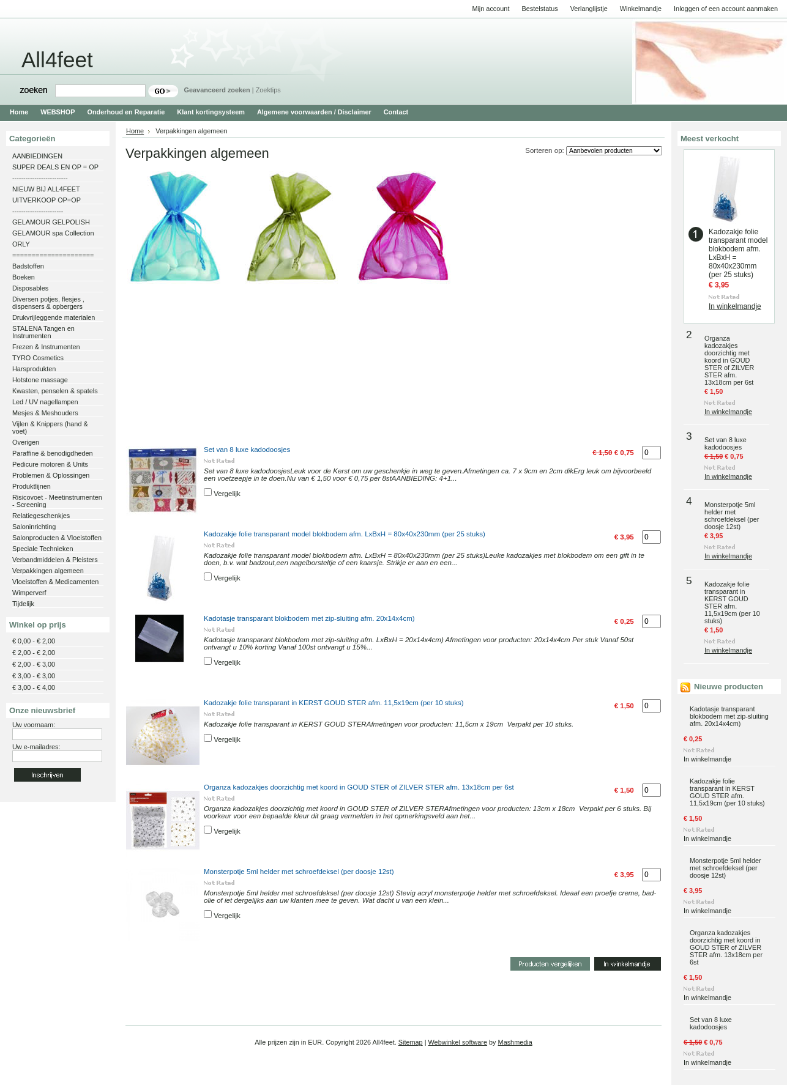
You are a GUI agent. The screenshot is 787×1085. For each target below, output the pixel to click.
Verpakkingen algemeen (48, 570)
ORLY (21, 244)
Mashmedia (515, 1042)
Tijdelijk (23, 603)
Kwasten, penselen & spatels (55, 390)
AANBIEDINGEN (37, 156)
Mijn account (490, 8)
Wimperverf (29, 592)
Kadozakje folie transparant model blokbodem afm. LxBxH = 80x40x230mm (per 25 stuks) (344, 534)
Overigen (25, 442)
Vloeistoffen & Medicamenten (55, 581)
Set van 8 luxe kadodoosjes (247, 449)
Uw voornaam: (33, 724)
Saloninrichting (34, 526)
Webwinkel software (458, 1042)
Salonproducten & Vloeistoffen (57, 537)
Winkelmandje (641, 8)
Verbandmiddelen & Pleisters (55, 559)
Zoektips (268, 90)
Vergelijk (227, 493)
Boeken (23, 277)
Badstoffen (28, 266)
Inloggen (686, 8)
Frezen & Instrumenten (46, 346)
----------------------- (37, 211)
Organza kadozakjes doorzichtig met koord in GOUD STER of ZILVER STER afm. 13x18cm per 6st (359, 787)
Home (135, 131)
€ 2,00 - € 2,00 (33, 652)
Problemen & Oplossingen (50, 475)
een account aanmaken (743, 8)
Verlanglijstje (589, 8)
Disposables (30, 288)
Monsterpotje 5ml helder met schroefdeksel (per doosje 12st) (299, 871)
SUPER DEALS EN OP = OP (55, 167)
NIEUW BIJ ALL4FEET (46, 189)
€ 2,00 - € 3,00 (33, 664)
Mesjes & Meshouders (45, 413)
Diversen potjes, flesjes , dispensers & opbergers (48, 302)
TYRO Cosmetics (38, 357)
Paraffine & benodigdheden (52, 453)
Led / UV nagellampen (45, 401)
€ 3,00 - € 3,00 (33, 676)
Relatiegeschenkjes (41, 515)
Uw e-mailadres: (36, 746)
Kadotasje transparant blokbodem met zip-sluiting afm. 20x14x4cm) (309, 618)
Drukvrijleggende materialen (53, 317)
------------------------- (40, 178)
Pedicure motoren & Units (50, 464)
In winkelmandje (735, 306)
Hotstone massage (40, 379)
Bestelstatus (539, 8)
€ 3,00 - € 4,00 (33, 687)
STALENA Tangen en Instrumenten (43, 332)
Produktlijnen (31, 486)
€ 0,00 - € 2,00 (33, 641)
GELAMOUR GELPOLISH (51, 222)
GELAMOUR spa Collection (53, 233)
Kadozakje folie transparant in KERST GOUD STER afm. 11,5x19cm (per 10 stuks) (334, 702)
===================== (53, 255)
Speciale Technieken (42, 548)
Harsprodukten (34, 368)
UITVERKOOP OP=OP (46, 200)
